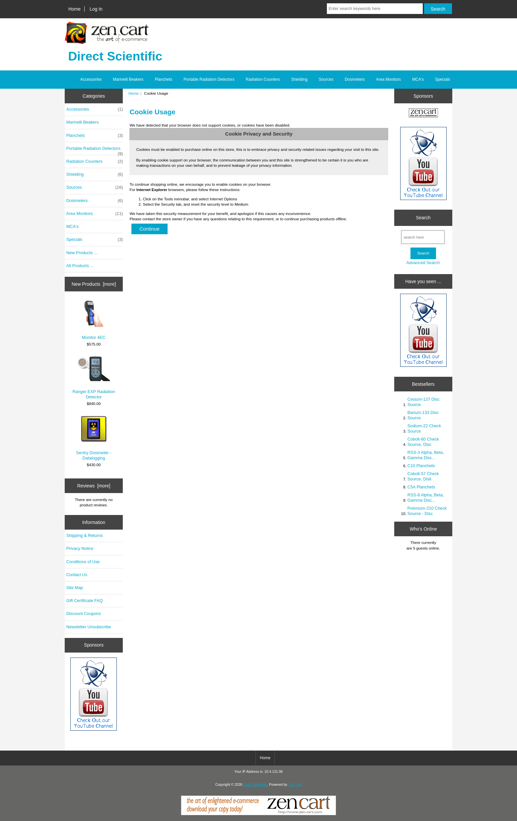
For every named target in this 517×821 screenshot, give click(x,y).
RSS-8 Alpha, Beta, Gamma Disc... (425, 497)
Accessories (91, 79)
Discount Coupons (83, 613)
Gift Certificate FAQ (84, 600)
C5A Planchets (421, 486)
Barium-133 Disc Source (423, 415)
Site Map (74, 587)
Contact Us (76, 574)
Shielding (299, 79)
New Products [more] (94, 284)
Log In (96, 9)
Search (423, 217)
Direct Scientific (255, 784)
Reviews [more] (94, 485)
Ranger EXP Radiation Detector (93, 377)
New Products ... (82, 252)
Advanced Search (423, 262)
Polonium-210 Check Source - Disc (427, 511)
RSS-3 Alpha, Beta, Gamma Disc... (425, 455)
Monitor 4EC (94, 320)
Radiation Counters (263, 79)
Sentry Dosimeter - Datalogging (93, 437)
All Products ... (80, 265)
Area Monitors (388, 79)
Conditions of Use (83, 561)
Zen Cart (295, 784)
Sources (326, 79)
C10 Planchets (421, 465)
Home (74, 9)
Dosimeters (355, 79)
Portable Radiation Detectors (209, 79)
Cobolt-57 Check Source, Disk (423, 476)
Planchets (163, 79)
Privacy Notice (79, 548)
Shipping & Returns (84, 535)
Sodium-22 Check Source (424, 428)
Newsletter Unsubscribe (88, 626)
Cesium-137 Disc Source (423, 402)
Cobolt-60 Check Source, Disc (423, 442)
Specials (442, 79)
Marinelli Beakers (128, 79)
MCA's (418, 79)
